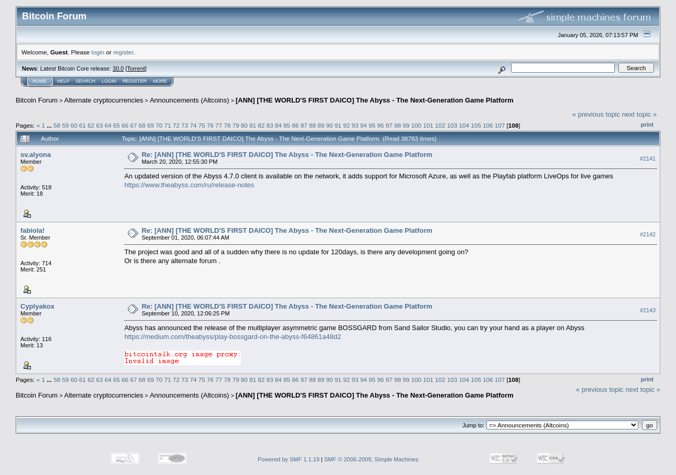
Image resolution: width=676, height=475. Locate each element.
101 (428, 125)
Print (647, 124)
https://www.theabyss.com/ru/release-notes (189, 185)
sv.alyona (35, 155)
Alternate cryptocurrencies (103, 100)
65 (116, 125)
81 (252, 125)
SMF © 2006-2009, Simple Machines (371, 459)
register (123, 52)
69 (150, 125)
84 (278, 125)
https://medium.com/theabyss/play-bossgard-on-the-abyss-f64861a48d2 (232, 337)
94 (363, 125)
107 (500, 125)
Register (135, 81)
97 (389, 125)
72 (176, 125)
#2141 (648, 158)
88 (312, 125)
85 (286, 125)
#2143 (648, 310)
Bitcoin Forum (37, 100)
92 (346, 125)
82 (261, 125)
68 (142, 125)
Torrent (136, 68)
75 (201, 125)
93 (354, 125)
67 (133, 125)
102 (440, 125)
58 (56, 125)
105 (476, 125)
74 (193, 125)
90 (329, 125)
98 (397, 125)
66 (124, 125)
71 (167, 125)
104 (464, 125)
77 (218, 125)
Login (109, 81)
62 (90, 125)
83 (270, 125)
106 (488, 125)
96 (380, 125)
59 (65, 125)
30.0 (118, 68)
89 (320, 125)
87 (304, 125)
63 (99, 125)
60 (74, 125)
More (160, 81)
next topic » (639, 114)
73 (184, 125)
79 (235, 125)
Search (86, 81)
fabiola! (32, 230)
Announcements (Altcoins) (189, 100)
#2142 (648, 234)
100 (416, 125)
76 (210, 125)
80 (244, 125)
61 (82, 125)
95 (372, 125)
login (98, 52)
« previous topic (596, 114)
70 (159, 125)
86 (295, 125)
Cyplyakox (37, 306)
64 (108, 125)
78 (227, 125)
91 (338, 125)
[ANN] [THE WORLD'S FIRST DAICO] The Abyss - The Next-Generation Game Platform (375, 100)
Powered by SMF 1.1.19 (288, 459)
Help (63, 81)
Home (39, 81)
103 (452, 125)
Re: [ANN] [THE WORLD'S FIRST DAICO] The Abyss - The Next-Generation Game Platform (286, 155)
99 (406, 125)
